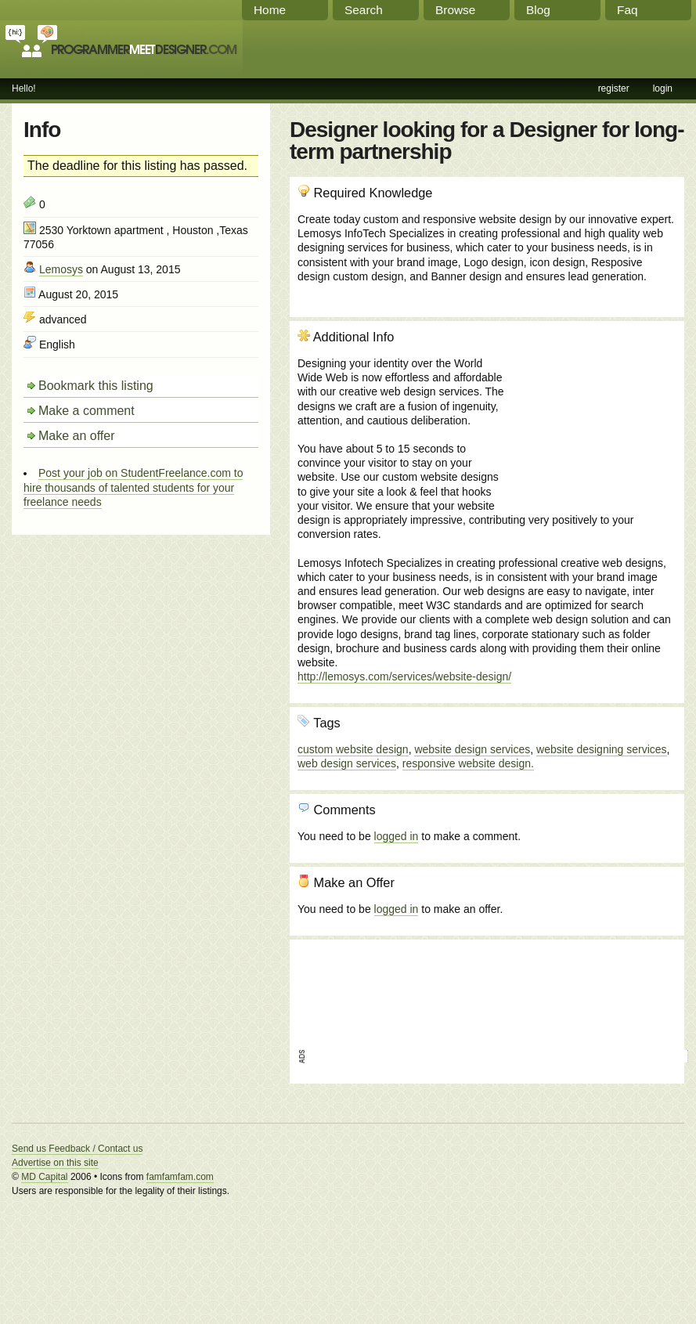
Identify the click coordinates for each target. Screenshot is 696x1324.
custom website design (353, 749)
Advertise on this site (55, 1162)
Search (363, 9)
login (663, 88)
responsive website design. (468, 763)
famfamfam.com (180, 1176)
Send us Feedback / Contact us (77, 1148)
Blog (538, 9)
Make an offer (76, 435)
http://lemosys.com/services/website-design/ (404, 676)
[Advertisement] (592, 413)
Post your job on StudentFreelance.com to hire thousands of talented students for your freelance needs (133, 487)
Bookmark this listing (95, 385)
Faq (627, 9)
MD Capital (44, 1176)
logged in (396, 836)
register (613, 88)
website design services (472, 749)
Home (270, 9)
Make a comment (86, 410)
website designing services (601, 749)
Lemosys (61, 269)
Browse (455, 9)
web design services (347, 763)
